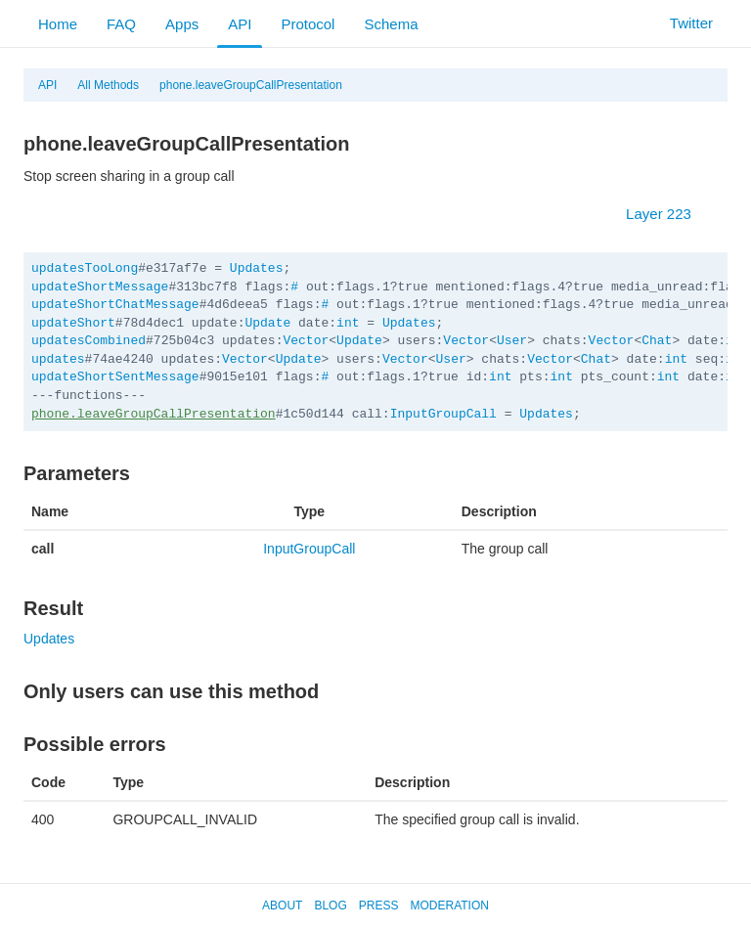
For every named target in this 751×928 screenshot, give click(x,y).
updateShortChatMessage (115, 304)
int (347, 323)
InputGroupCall (443, 414)
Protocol (307, 24)
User (512, 340)
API (239, 24)
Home (57, 24)
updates (58, 359)
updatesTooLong (84, 268)
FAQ (121, 24)
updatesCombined (88, 340)
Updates (257, 268)
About (282, 905)
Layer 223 (668, 213)
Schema (391, 24)
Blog (330, 905)
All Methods (108, 85)
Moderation (449, 905)
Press (379, 905)
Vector (306, 340)
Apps (182, 24)
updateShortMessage (99, 287)
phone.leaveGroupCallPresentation (250, 85)
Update (267, 323)
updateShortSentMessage (115, 377)
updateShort (73, 323)
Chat (656, 340)
